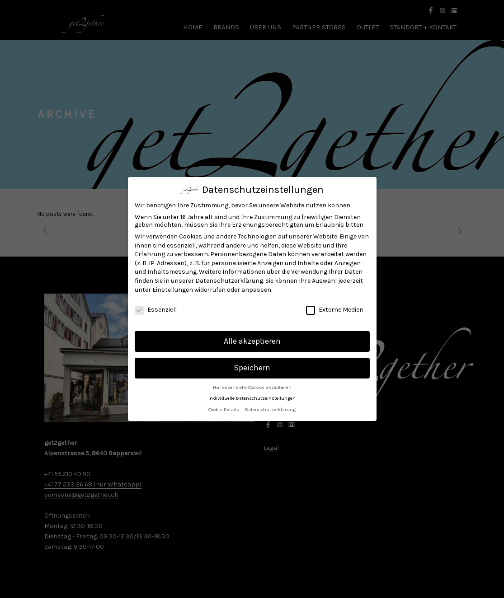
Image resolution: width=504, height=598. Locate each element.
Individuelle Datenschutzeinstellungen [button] (252, 397)
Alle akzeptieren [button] (252, 340)
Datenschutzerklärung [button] (270, 408)
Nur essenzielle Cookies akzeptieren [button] (252, 386)
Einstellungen (172, 288)
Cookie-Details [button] (224, 408)
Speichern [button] (252, 366)
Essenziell (156, 309)
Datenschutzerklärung (229, 280)
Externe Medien (334, 309)
